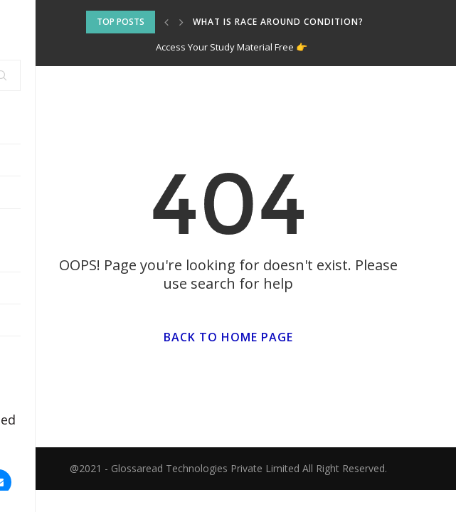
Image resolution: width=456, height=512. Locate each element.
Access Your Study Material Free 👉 (231, 47)
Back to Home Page (228, 337)
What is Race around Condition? (278, 22)
